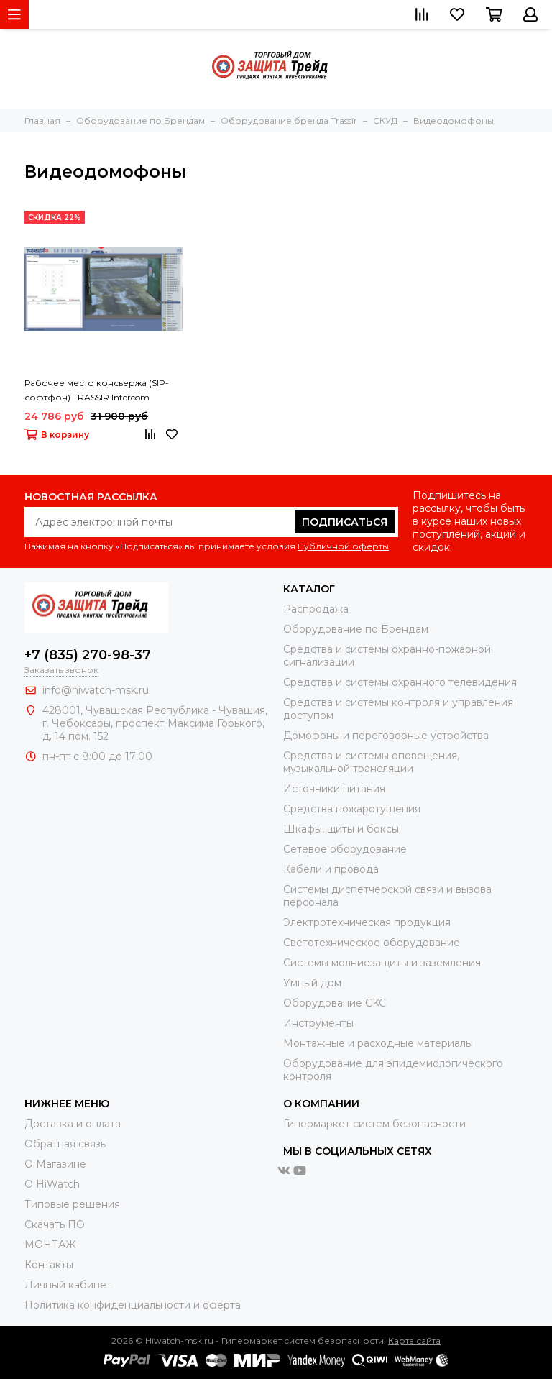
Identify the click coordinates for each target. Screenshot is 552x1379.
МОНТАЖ (49, 1244)
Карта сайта (414, 1340)
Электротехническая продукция (367, 922)
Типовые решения (72, 1204)
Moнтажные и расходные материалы (378, 1043)
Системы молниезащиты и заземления (382, 962)
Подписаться (344, 522)
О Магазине (55, 1164)
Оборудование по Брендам (355, 629)
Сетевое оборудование (345, 849)
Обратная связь (65, 1143)
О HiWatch (52, 1184)
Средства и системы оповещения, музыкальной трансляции (371, 762)
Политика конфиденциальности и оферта (132, 1304)
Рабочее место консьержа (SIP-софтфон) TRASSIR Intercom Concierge (96, 391)
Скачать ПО (54, 1224)
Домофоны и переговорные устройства (386, 735)
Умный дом (312, 982)
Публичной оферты (343, 546)
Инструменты (318, 1023)
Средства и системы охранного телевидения (400, 682)
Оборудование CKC (334, 1003)
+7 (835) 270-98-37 (87, 655)
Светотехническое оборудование (371, 942)
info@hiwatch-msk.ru (95, 690)
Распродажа (316, 609)
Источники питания (334, 788)
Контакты (48, 1264)
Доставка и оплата (72, 1123)
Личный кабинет (67, 1284)
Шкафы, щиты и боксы (341, 829)
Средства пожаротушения (351, 808)
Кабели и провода (331, 869)
